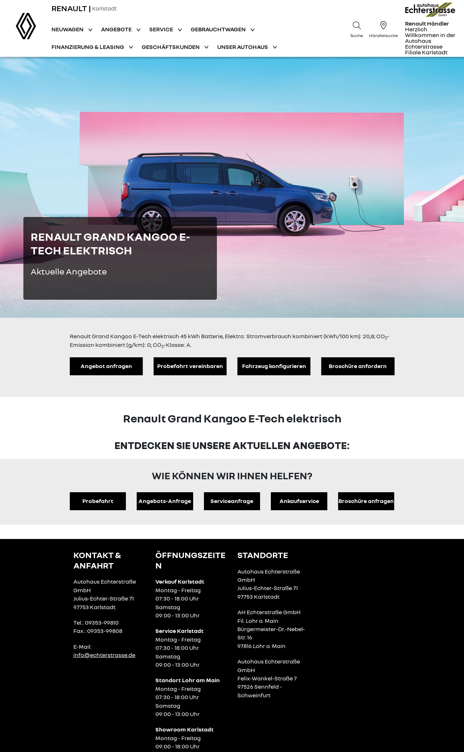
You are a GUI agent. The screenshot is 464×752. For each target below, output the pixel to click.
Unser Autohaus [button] (243, 46)
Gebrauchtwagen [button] (219, 29)
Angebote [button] (117, 29)
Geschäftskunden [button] (171, 46)
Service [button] (161, 29)
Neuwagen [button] (68, 29)
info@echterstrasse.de (104, 654)
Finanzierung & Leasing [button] (88, 46)
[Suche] (356, 28)
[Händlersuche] (383, 28)
